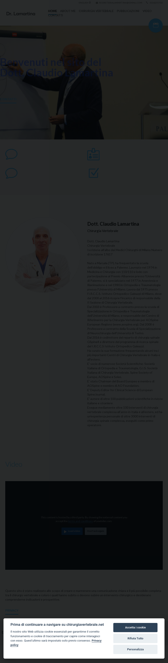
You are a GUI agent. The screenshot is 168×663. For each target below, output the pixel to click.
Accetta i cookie (135, 627)
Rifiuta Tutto (135, 638)
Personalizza (135, 649)
